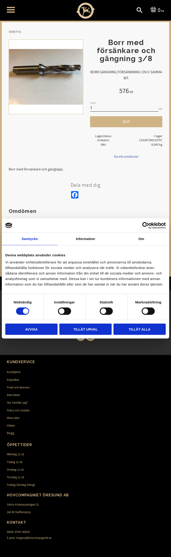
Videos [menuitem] (11, 425)
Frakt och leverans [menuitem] (18, 387)
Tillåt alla (139, 329)
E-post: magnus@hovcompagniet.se (29, 538)
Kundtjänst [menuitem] (13, 372)
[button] (11, 10)
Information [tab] (85, 238)
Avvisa (31, 329)
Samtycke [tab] (30, 238)
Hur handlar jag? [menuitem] (17, 402)
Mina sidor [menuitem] (13, 418)
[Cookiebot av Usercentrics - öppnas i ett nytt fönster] (146, 225)
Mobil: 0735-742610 (18, 532)
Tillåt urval (85, 329)
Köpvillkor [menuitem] (13, 380)
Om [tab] (141, 238)
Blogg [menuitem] (10, 433)
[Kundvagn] (156, 9)
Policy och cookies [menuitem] (18, 410)
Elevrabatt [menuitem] (13, 395)
